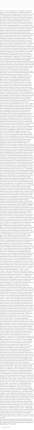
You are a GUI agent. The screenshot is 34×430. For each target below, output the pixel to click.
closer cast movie (10, 4)
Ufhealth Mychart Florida (15, 420)
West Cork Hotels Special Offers (20, 419)
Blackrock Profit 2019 (9, 424)
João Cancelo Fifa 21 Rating (6, 419)
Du (15, 424)
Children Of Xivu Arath (12, 422)
